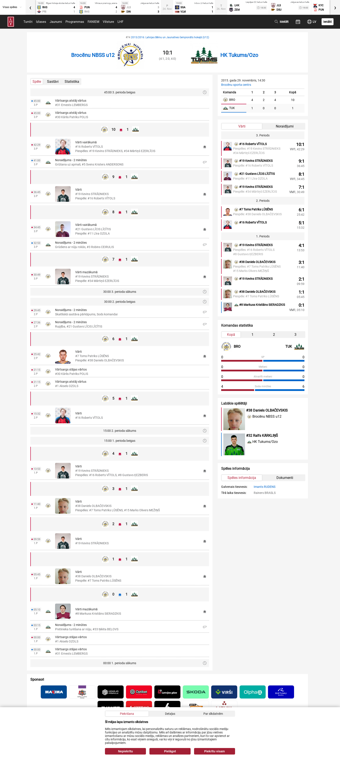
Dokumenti (284, 478)
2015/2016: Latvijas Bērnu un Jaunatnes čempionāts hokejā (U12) (170, 37)
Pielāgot (170, 751)
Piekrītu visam (214, 751)
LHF (120, 22)
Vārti (241, 126)
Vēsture (108, 22)
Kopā (231, 335)
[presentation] (30, 7)
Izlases (41, 22)
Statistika (72, 81)
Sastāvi (53, 81)
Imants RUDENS (264, 486)
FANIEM (93, 22)
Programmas (74, 22)
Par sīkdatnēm (213, 713)
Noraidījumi (285, 126)
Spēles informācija (241, 478)
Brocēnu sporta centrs (236, 84)
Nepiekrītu (125, 751)
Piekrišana (127, 713)
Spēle (37, 81)
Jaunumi (56, 22)
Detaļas (170, 713)
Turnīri (28, 22)
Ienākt (327, 21)
